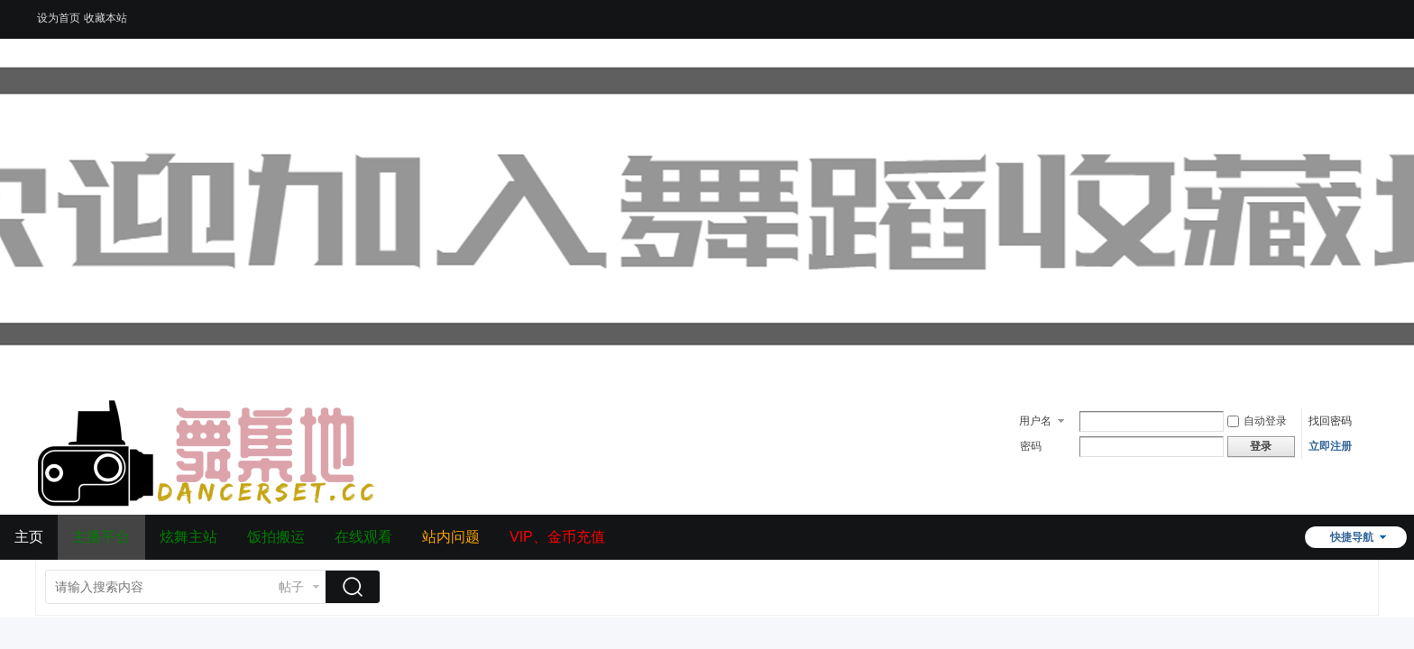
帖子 (291, 587)
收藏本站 (105, 18)
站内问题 (451, 536)
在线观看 (363, 536)
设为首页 (58, 18)
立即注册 (1330, 446)
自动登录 (1257, 421)
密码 (1031, 446)
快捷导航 (1351, 537)
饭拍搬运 (276, 536)
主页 (28, 536)
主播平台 (101, 536)
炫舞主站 (188, 536)
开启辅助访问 (1374, 13)
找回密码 (1330, 421)
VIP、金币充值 (557, 536)
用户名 (1035, 421)
